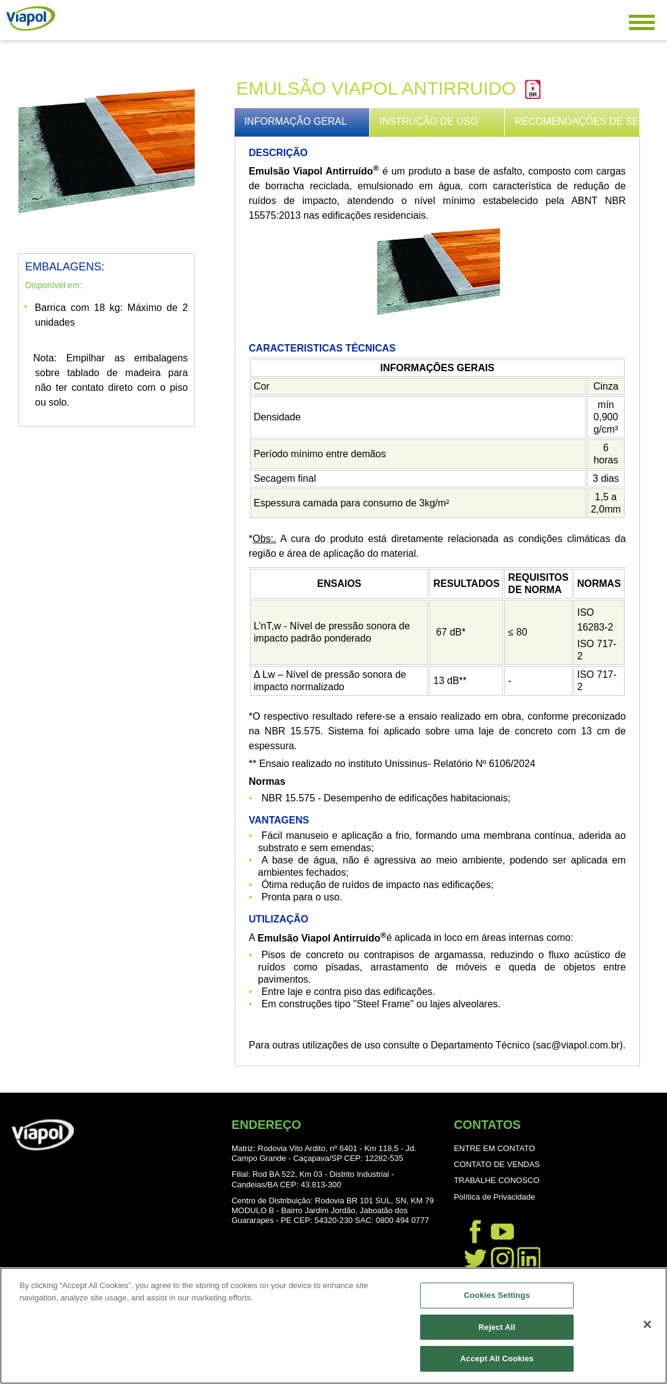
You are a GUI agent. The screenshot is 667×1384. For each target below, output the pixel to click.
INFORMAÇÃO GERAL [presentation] (295, 121)
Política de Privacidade (494, 1196)
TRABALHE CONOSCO (496, 1180)
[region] (333, 1325)
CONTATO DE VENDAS (497, 1164)
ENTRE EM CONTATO (494, 1148)
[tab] (302, 122)
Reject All (496, 1327)
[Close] (647, 1324)
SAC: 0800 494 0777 (392, 1220)
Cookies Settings (497, 1295)
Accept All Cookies (497, 1358)
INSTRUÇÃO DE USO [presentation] (429, 121)
